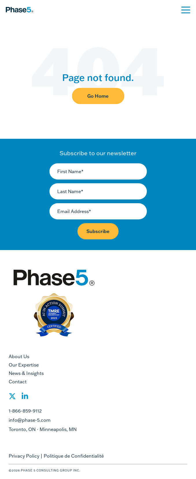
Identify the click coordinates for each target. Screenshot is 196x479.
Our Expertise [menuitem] (24, 365)
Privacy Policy (24, 456)
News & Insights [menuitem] (26, 373)
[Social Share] (12, 398)
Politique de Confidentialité (74, 456)
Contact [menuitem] (18, 381)
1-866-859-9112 (25, 411)
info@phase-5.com (30, 420)
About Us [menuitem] (19, 356)
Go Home (98, 96)
